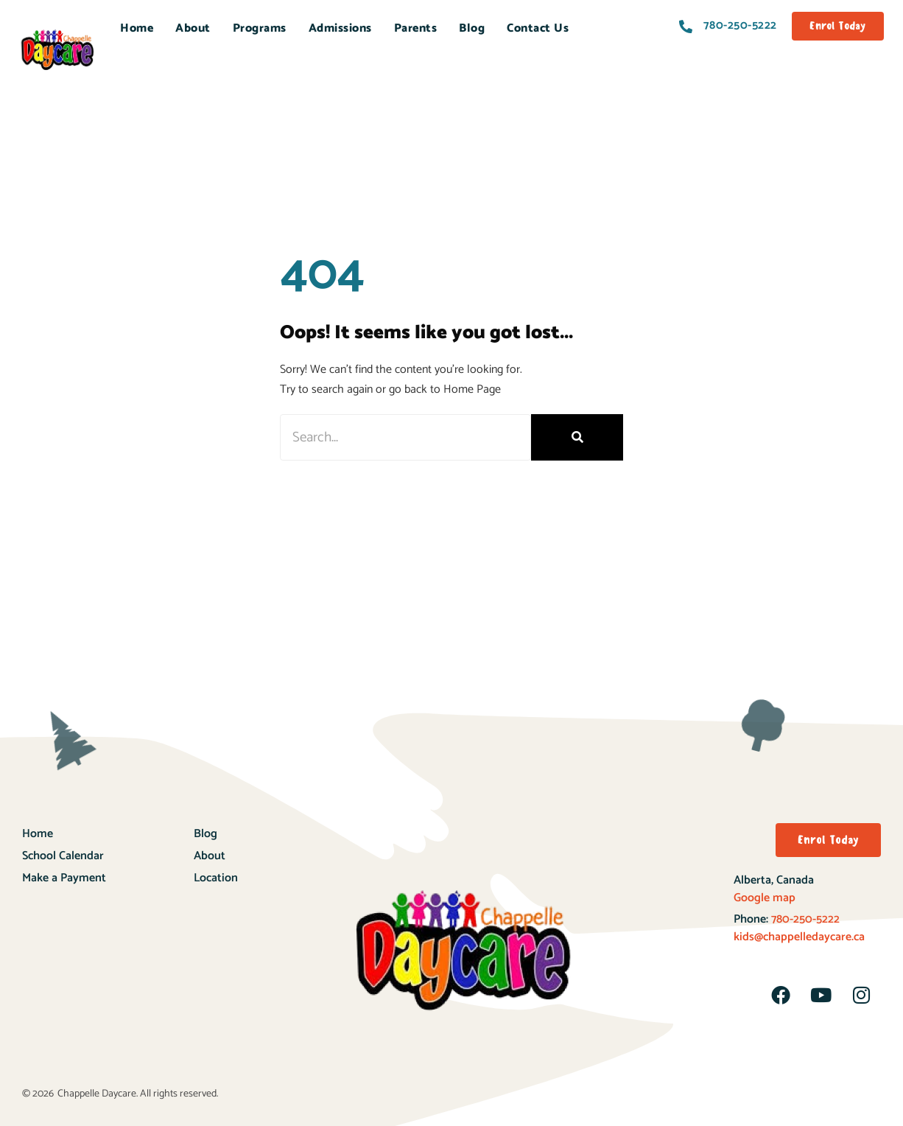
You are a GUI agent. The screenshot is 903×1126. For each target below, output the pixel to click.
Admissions (340, 28)
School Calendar (63, 856)
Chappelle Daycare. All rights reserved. (137, 1093)
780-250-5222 (804, 919)
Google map (764, 898)
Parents (416, 28)
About (193, 28)
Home (136, 28)
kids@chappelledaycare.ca (799, 937)
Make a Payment (64, 878)
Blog (472, 28)
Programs (260, 28)
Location (216, 878)
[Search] (577, 437)
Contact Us (538, 28)
